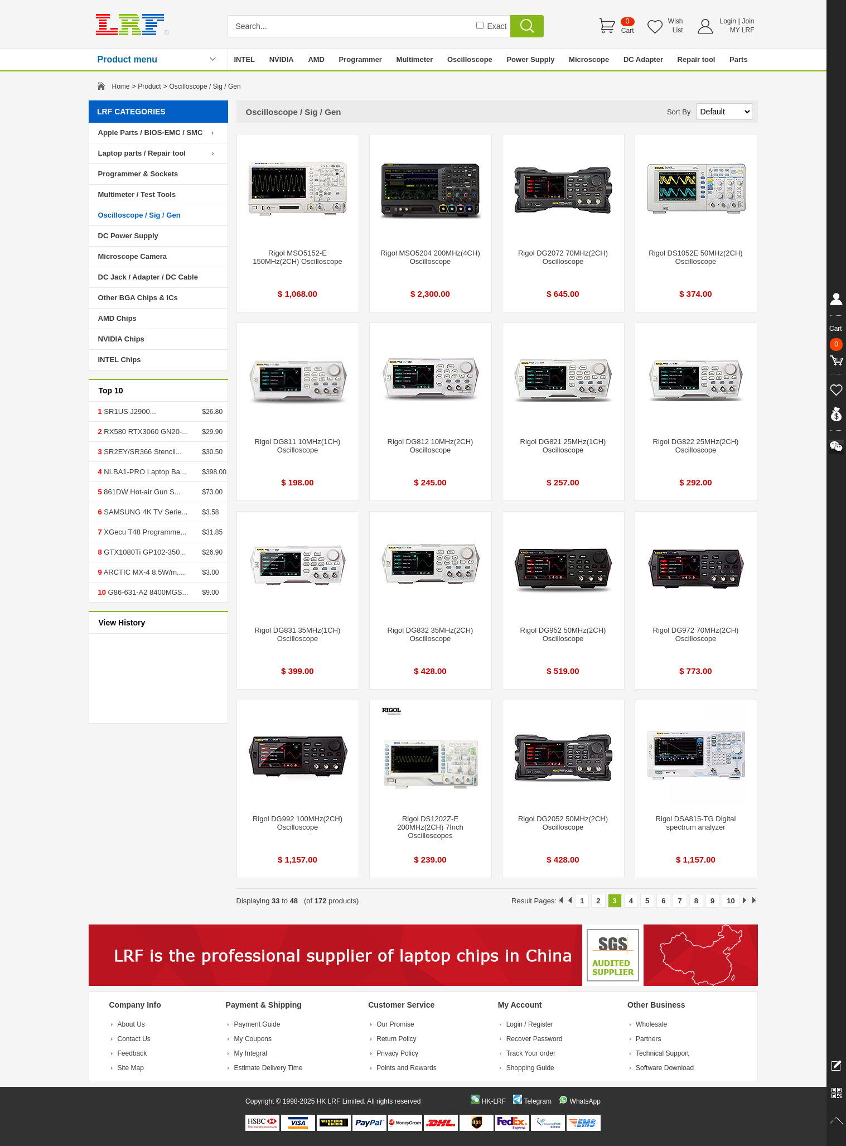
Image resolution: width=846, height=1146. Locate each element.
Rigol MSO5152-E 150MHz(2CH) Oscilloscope (297, 257)
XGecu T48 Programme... (144, 532)
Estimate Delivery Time (268, 1068)
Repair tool (697, 59)
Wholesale (651, 1024)
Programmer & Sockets (138, 174)
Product (149, 86)
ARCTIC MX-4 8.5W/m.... (143, 572)
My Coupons (253, 1039)
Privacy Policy (397, 1053)
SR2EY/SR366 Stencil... (142, 451)
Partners (648, 1039)
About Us (130, 1024)
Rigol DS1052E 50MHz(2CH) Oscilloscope (695, 257)
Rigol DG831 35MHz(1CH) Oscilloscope (298, 634)
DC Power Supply (128, 236)
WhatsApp (585, 1101)
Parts (738, 59)
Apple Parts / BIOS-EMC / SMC (150, 132)
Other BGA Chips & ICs (138, 297)
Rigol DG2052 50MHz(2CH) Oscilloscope (563, 823)
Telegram (538, 1101)
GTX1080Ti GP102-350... (144, 552)
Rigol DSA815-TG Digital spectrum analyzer (696, 823)
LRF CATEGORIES (131, 111)
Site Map (130, 1068)
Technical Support (662, 1053)
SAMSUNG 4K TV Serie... (145, 512)
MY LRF (742, 30)
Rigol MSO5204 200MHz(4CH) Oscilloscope (430, 257)
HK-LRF (494, 1101)
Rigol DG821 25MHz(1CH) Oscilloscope (563, 445)
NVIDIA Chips (121, 339)
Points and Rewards (406, 1068)
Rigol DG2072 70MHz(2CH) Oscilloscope (563, 257)
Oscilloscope (469, 59)
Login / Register (529, 1024)
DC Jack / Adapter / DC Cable (148, 277)
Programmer (360, 59)
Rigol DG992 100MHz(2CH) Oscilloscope (297, 823)
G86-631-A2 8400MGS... (147, 592)
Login (728, 21)
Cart (627, 31)
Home (121, 86)
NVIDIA (281, 59)
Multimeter (415, 59)
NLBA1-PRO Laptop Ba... (144, 472)
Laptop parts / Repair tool (142, 153)
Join (748, 21)
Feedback (132, 1053)
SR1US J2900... (129, 411)
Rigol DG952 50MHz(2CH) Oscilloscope (563, 634)
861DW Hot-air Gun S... (141, 492)
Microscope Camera (132, 256)
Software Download (665, 1068)
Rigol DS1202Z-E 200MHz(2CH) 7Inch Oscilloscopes (430, 827)
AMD (316, 59)
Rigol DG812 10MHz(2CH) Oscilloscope (430, 445)
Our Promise (395, 1024)
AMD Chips (117, 318)
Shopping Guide (530, 1068)
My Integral (250, 1053)
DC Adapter (643, 59)
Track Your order (530, 1053)
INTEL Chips (119, 359)
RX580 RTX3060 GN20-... (145, 431)
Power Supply (530, 59)
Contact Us (133, 1039)
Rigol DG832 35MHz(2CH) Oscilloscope (430, 634)
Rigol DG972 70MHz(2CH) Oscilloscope (696, 634)
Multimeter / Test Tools (137, 194)
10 (730, 901)
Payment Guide (257, 1024)
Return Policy (396, 1039)
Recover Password (534, 1039)
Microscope (589, 59)
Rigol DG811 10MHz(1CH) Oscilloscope (298, 445)
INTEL (244, 59)
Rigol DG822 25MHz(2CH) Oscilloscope (696, 445)
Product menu (128, 59)
